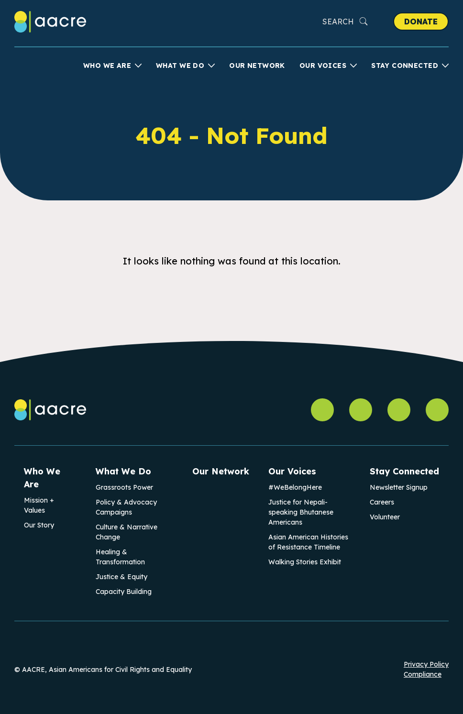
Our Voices (322, 65)
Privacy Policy (426, 664)
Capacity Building (124, 591)
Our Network (257, 65)
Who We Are (107, 65)
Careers (382, 502)
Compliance (422, 674)
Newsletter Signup (399, 487)
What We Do (180, 65)
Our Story (39, 525)
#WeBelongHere (295, 487)
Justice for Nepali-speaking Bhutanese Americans (300, 512)
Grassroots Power (124, 487)
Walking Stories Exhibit (304, 562)
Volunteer (385, 517)
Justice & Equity (121, 576)
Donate (421, 21)
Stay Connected (404, 65)
